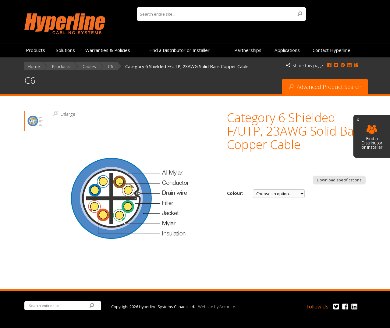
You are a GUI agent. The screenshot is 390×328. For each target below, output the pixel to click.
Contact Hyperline (331, 50)
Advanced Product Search (325, 86)
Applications (287, 50)
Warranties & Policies (107, 50)
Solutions (65, 50)
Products (35, 50)
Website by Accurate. (217, 306)
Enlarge (64, 113)
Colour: (235, 193)
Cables (89, 66)
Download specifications (339, 180)
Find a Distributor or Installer (371, 137)
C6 (110, 66)
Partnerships (247, 50)
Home (33, 66)
